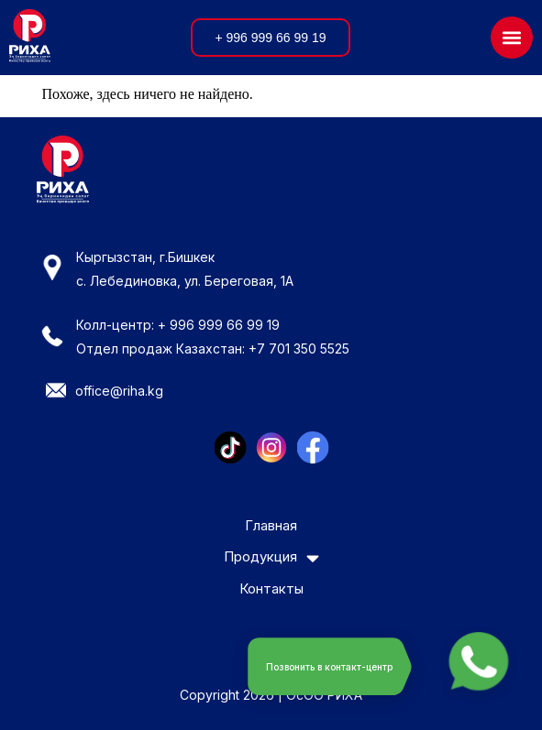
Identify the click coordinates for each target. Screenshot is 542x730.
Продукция (271, 558)
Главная (271, 526)
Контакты (271, 589)
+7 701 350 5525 (299, 348)
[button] (512, 37)
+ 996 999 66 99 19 (219, 324)
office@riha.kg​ (119, 390)
